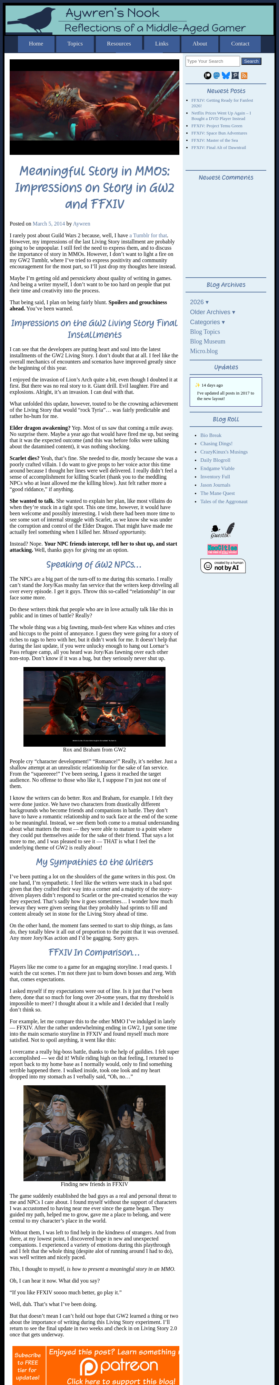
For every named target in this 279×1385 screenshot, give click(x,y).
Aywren (81, 224)
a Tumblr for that (148, 235)
